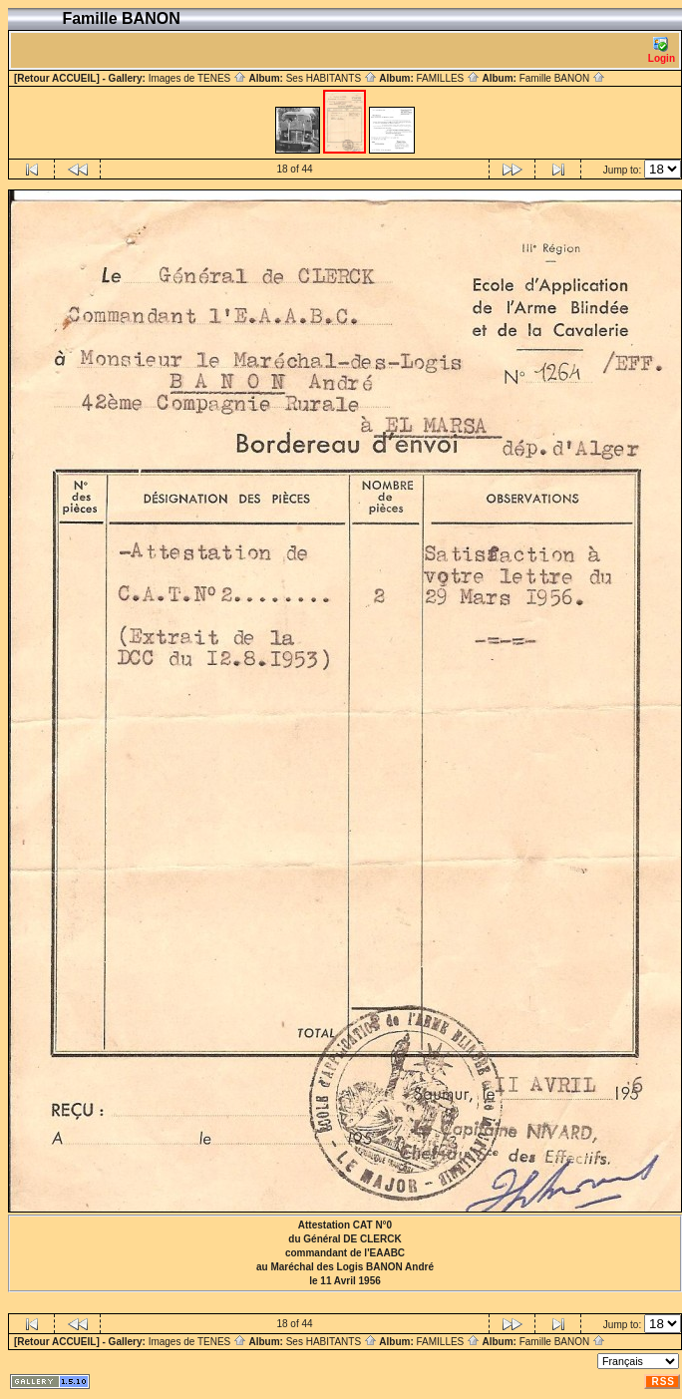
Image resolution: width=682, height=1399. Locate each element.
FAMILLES (448, 78)
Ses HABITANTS (331, 78)
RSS (663, 1381)
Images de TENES (197, 78)
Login (661, 50)
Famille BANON (562, 78)
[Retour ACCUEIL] (57, 78)
